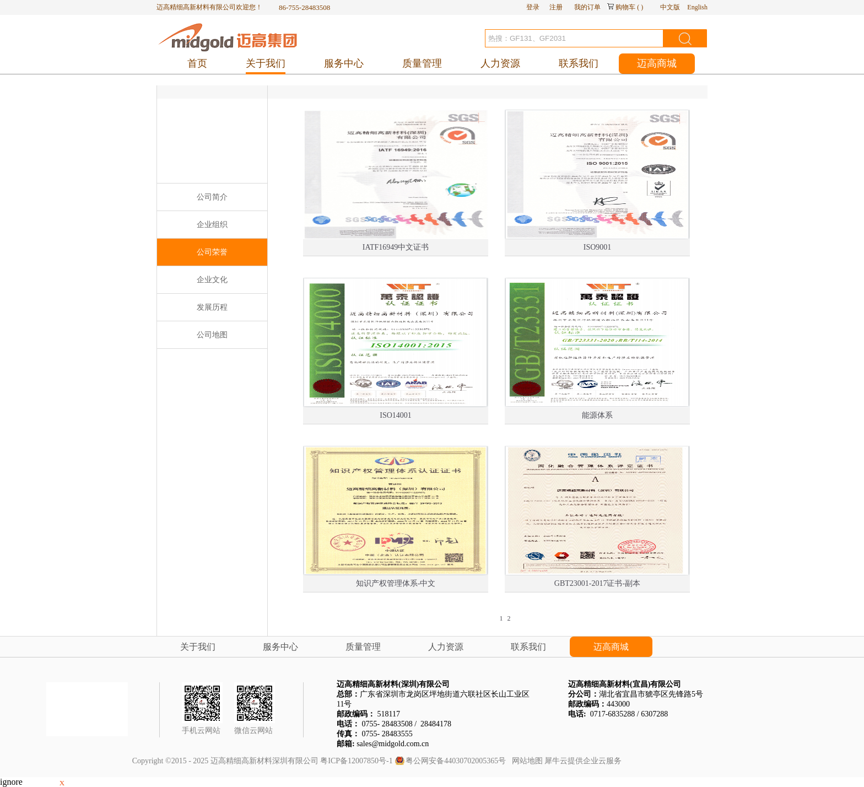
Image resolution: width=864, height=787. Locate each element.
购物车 (625, 7)
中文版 (670, 7)
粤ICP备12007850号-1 (356, 761)
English (697, 7)
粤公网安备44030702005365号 (456, 761)
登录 (532, 7)
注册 (556, 7)
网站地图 (525, 761)
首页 (197, 63)
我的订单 (587, 7)
